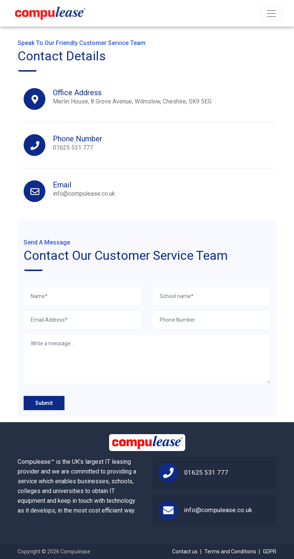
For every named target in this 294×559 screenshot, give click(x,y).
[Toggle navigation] (271, 13)
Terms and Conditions (230, 552)
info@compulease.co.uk (84, 188)
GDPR (269, 552)
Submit (44, 403)
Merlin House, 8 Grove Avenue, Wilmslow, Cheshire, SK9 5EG (132, 96)
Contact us (185, 552)
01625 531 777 (77, 142)
